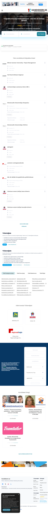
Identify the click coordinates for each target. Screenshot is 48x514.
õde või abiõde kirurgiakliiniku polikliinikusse (20, 177)
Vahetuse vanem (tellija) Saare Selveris (18, 191)
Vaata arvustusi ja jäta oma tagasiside (43, 501)
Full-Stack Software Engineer (15, 75)
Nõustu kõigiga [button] (6, 509)
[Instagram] (8, 484)
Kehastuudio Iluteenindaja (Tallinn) (17, 125)
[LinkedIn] (11, 484)
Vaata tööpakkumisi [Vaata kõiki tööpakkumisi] (12, 244)
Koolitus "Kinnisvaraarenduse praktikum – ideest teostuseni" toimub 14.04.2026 (13, 411)
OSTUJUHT (10, 147)
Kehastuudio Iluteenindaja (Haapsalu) (18, 102)
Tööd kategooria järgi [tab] (8, 273)
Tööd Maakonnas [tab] (32, 273)
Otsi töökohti (41, 34)
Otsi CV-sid (35, 484)
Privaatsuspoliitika (43, 494)
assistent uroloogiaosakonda (15, 163)
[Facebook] (3, 484)
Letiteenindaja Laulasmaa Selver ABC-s (18, 87)
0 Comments (15, 415)
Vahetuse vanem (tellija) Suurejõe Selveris (19, 207)
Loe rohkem (13, 418)
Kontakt (41, 489)
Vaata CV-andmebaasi (17, 264)
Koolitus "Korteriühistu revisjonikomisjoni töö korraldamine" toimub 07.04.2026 (35, 412)
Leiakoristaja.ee (5, 488)
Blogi (41, 485)
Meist (41, 487)
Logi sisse (35, 490)
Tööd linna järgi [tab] (21, 273)
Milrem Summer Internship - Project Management (21, 62)
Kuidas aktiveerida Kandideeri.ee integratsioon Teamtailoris (13, 438)
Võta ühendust (27, 264)
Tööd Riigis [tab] (42, 273)
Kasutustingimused (44, 492)
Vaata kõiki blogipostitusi (24, 454)
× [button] (18, 494)
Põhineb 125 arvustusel (24, 25)
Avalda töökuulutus (7, 264)
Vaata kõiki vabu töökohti (24, 224)
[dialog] (10, 503)
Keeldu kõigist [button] (15, 509)
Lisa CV (4, 244)
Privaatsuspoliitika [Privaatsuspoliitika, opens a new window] (14, 507)
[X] (5, 484)
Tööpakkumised (43, 482)
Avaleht (41, 480)
